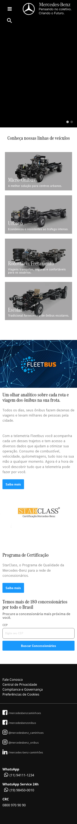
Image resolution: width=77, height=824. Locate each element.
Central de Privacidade (19, 684)
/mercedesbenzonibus (19, 723)
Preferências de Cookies (20, 694)
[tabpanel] (38, 77)
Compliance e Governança (22, 689)
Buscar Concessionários (38, 646)
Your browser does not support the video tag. (38, 77)
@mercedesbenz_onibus (20, 742)
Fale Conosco (12, 679)
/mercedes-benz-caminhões (22, 752)
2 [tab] (72, 122)
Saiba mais (13, 484)
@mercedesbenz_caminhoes (23, 733)
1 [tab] (68, 122)
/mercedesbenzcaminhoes (21, 713)
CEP (5, 625)
